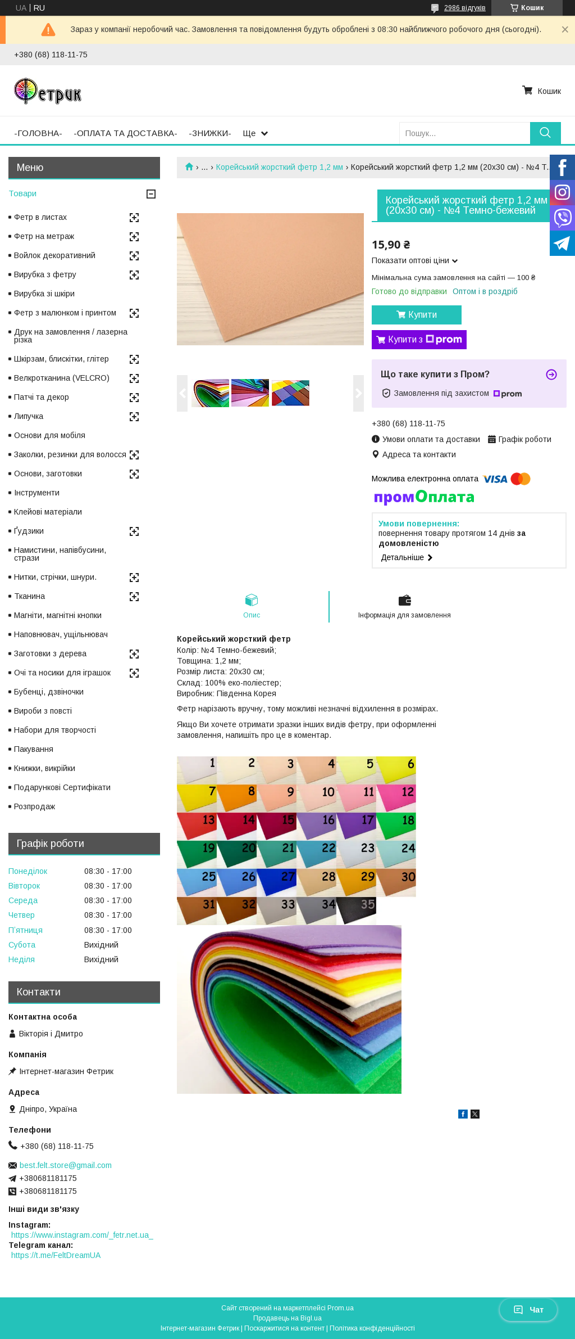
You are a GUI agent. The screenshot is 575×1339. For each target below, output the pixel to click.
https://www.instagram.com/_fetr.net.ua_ (82, 1234)
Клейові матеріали (48, 511)
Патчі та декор (41, 397)
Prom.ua (340, 1308)
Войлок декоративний (54, 255)
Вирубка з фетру (45, 274)
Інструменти (37, 492)
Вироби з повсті (43, 710)
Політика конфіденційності (372, 1328)
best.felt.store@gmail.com (66, 1165)
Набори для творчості (55, 729)
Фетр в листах (40, 217)
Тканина (29, 596)
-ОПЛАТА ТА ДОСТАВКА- (125, 133)
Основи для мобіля (49, 435)
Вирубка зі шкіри (44, 293)
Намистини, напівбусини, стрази (60, 553)
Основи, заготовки (48, 473)
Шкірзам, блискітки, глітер (61, 358)
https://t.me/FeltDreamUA (56, 1255)
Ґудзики (29, 530)
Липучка (28, 416)
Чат (528, 1310)
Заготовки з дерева (50, 653)
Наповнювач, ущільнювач (61, 634)
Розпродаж (34, 806)
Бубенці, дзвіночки (49, 691)
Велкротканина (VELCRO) (61, 377)
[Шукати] (545, 133)
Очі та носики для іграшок (62, 672)
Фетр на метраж (44, 236)
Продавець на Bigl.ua (287, 1318)
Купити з (425, 340)
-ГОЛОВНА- (38, 133)
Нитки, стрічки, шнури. (55, 576)
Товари (22, 193)
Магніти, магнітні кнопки (58, 615)
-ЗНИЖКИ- (210, 133)
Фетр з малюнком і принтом (65, 312)
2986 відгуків (465, 8)
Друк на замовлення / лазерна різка (70, 335)
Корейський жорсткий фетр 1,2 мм (279, 167)
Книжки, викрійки (44, 768)
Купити (422, 314)
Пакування (33, 749)
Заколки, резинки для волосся (70, 454)
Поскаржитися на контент (284, 1328)
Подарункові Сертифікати (62, 787)
